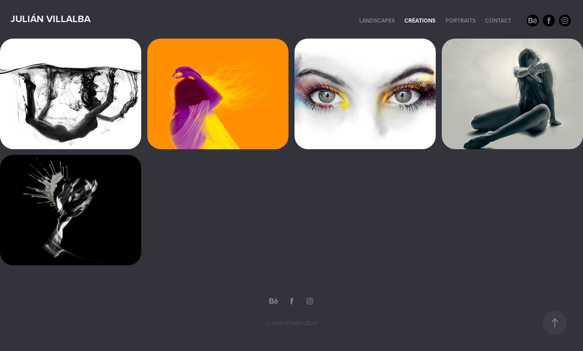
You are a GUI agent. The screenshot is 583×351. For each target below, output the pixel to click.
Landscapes (377, 20)
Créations (419, 20)
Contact (498, 20)
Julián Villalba (50, 19)
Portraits (460, 20)
